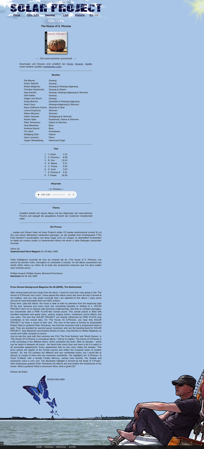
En (91, 15)
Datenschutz (61, 447)
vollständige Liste (52, 67)
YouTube (72, 447)
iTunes (70, 64)
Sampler (50, 15)
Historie (80, 15)
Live (65, 15)
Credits (39, 447)
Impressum (48, 447)
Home (16, 15)
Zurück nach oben (51, 397)
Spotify (88, 64)
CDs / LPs (33, 15)
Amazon (79, 64)
